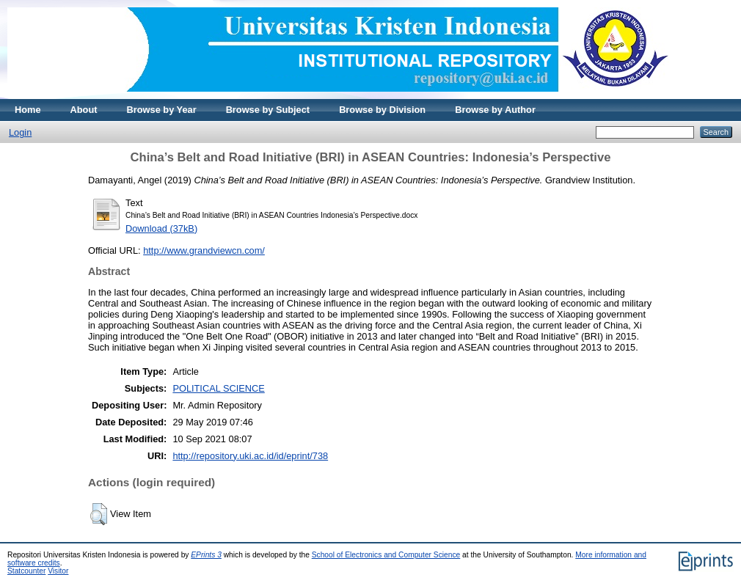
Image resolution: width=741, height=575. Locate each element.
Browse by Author (495, 109)
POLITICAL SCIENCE (218, 388)
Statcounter (26, 571)
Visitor (58, 571)
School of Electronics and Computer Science (386, 555)
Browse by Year (162, 109)
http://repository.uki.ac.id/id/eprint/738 (250, 455)
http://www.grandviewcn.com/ (204, 250)
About (84, 109)
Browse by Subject (268, 109)
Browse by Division (382, 109)
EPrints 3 (206, 555)
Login (20, 132)
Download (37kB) (161, 228)
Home (28, 109)
